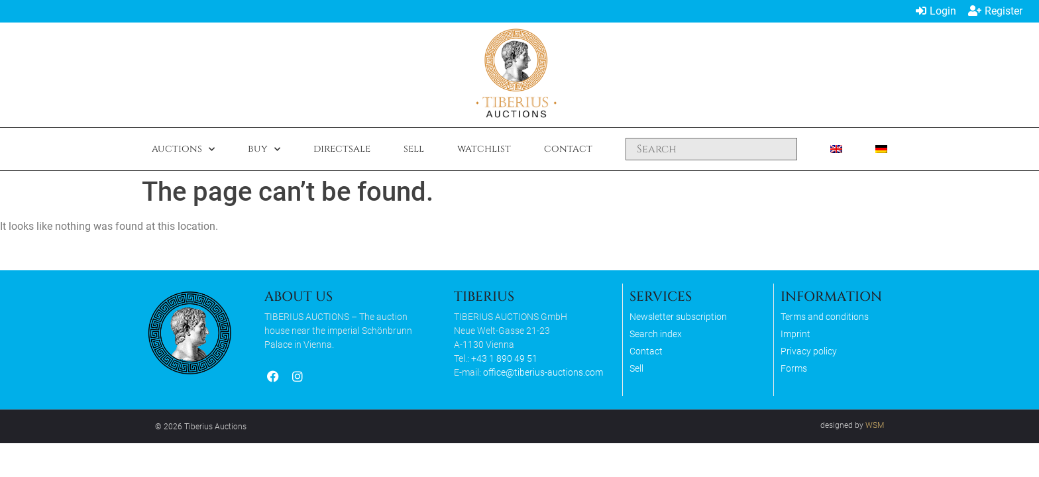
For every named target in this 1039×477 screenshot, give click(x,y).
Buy (264, 149)
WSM (874, 425)
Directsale (341, 149)
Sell (414, 149)
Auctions (183, 149)
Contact (568, 149)
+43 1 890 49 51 (504, 358)
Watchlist (484, 149)
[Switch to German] (881, 149)
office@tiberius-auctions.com (543, 372)
